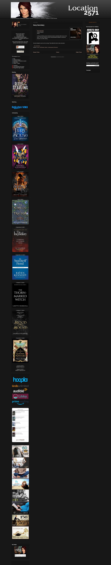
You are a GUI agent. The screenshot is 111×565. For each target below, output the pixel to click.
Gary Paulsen (18, 423)
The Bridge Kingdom (19, 417)
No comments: (37, 45)
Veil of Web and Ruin (20, 411)
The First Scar (18, 433)
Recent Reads (20, 409)
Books (46, 47)
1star (38, 47)
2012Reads (41, 47)
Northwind (17, 422)
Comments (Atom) (60, 56)
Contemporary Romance (53, 47)
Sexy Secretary (38, 25)
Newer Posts (36, 52)
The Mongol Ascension (20, 427)
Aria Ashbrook (18, 412)
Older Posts (79, 52)
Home (57, 52)
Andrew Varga (18, 428)
